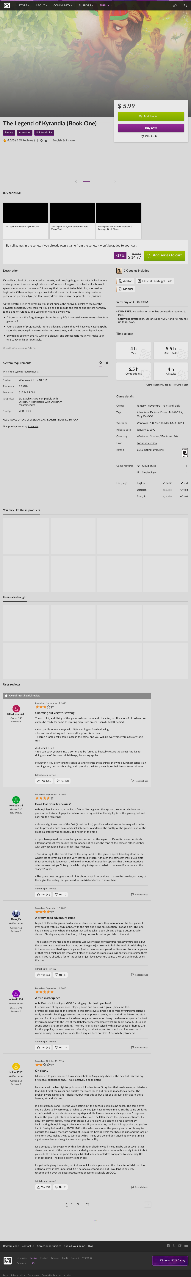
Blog (90, 1246)
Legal (5, 1275)
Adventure (154, 406)
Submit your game (74, 1246)
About (41, 5)
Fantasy (141, 406)
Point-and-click (171, 406)
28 (87, 1204)
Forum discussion (147, 443)
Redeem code (11, 1246)
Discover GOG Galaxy (170, 1260)
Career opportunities (49, 1246)
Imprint (67, 1275)
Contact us (28, 1246)
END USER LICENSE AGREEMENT (38, 420)
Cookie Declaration (51, 1275)
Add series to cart (165, 255)
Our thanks (33, 1275)
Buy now (151, 128)
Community (63, 5)
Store (24, 5)
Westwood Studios (148, 436)
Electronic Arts (169, 436)
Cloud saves (162, 466)
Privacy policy (18, 1275)
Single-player (162, 473)
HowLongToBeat (180, 385)
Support (86, 5)
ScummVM (33, 426)
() (44, 781)
